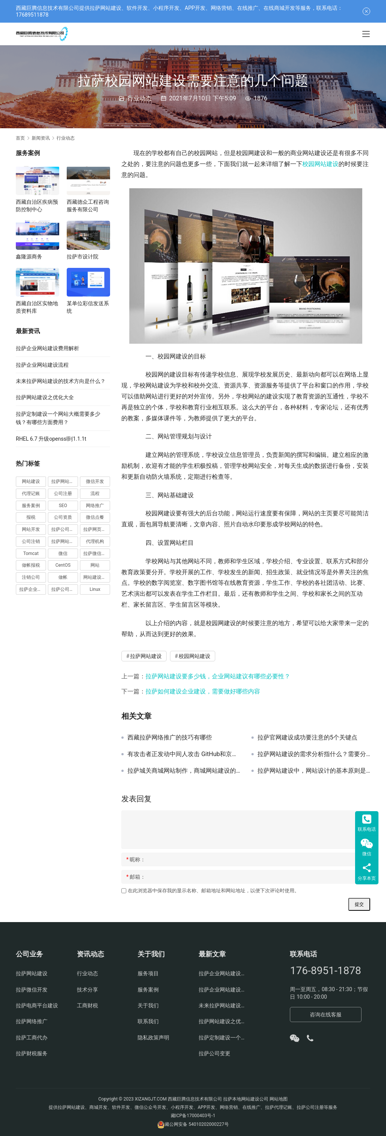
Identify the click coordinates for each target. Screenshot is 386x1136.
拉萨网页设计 (96, 529)
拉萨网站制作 (64, 541)
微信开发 (95, 481)
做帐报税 (31, 565)
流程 (95, 493)
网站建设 (31, 481)
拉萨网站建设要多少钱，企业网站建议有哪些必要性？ (218, 676)
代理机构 (95, 541)
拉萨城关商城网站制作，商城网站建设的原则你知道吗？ (183, 770)
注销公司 (31, 577)
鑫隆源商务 (29, 257)
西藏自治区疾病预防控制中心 (37, 205)
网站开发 (31, 529)
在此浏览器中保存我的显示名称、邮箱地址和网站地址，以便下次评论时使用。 (213, 890)
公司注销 (31, 541)
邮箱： (136, 877)
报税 (30, 517)
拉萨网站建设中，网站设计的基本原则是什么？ (313, 770)
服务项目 (148, 973)
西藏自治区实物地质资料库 (37, 307)
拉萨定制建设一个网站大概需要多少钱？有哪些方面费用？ (223, 1038)
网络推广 (95, 505)
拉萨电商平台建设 (37, 1005)
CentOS (62, 565)
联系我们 (148, 1021)
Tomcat (31, 553)
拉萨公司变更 (214, 1053)
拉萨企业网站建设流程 (42, 365)
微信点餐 (95, 517)
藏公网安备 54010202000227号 (196, 1124)
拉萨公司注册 (64, 529)
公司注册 (63, 493)
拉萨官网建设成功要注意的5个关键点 (307, 737)
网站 (95, 565)
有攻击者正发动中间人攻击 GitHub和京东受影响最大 (183, 754)
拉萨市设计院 (82, 257)
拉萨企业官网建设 (32, 589)
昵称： (136, 859)
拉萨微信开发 (96, 553)
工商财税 (87, 1005)
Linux (95, 589)
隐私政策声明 (153, 1038)
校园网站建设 (320, 164)
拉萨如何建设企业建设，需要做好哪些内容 (203, 691)
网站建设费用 (96, 577)
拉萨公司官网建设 (64, 589)
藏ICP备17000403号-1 (193, 1115)
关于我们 (148, 1005)
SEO (63, 505)
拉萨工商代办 (31, 1038)
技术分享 (87, 990)
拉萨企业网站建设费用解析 (47, 348)
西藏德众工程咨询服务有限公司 (88, 205)
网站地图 (279, 1099)
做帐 (62, 577)
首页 (20, 138)
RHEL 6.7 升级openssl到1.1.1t (51, 439)
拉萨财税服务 (31, 1053)
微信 (62, 553)
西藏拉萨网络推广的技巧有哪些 (169, 737)
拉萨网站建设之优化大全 (45, 397)
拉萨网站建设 (146, 656)
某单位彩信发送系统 (88, 307)
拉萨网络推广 (31, 1021)
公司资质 (63, 517)
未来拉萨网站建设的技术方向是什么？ (61, 381)
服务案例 (31, 505)
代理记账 (31, 493)
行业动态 (139, 98)
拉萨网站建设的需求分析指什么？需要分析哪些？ (313, 754)
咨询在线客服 (326, 1014)
